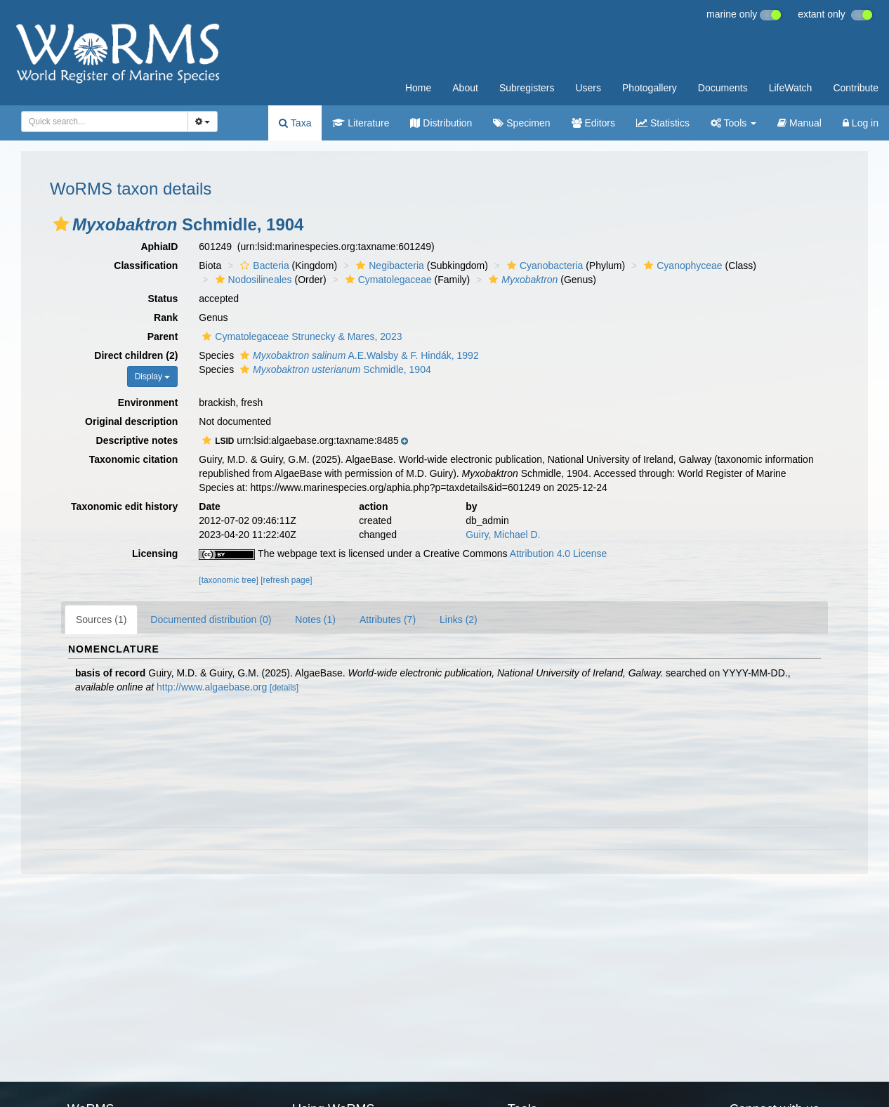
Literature (360, 123)
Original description (131, 421)
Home (418, 87)
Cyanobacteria (543, 265)
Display (153, 376)
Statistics (663, 123)
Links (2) (459, 619)
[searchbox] (100, 121)
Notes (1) (315, 619)
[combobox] (104, 121)
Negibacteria (388, 265)
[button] (61, 224)
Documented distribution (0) (210, 619)
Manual (799, 123)
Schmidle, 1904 (334, 369)
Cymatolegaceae (387, 279)
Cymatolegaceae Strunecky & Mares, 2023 (300, 336)
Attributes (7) (388, 619)
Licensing (155, 553)
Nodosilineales (252, 279)
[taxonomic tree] (228, 580)
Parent (162, 336)
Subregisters (527, 87)
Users (588, 87)
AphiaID (159, 246)
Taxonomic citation (133, 459)
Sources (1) (101, 619)
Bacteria (263, 265)
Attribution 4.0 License (558, 553)
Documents (723, 87)
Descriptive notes (137, 440)
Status (163, 298)
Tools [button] (733, 123)
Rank (166, 317)
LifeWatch (790, 87)
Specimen (521, 123)
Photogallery (649, 87)
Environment (148, 402)
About (465, 87)
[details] (284, 688)
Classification (146, 265)
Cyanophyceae (681, 265)
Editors (593, 123)
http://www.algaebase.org (212, 687)
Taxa (295, 123)
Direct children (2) (136, 355)
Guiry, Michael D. (503, 534)
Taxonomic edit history (124, 506)
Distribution (441, 123)
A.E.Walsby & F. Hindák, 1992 (358, 355)
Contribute (855, 87)
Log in (860, 123)
